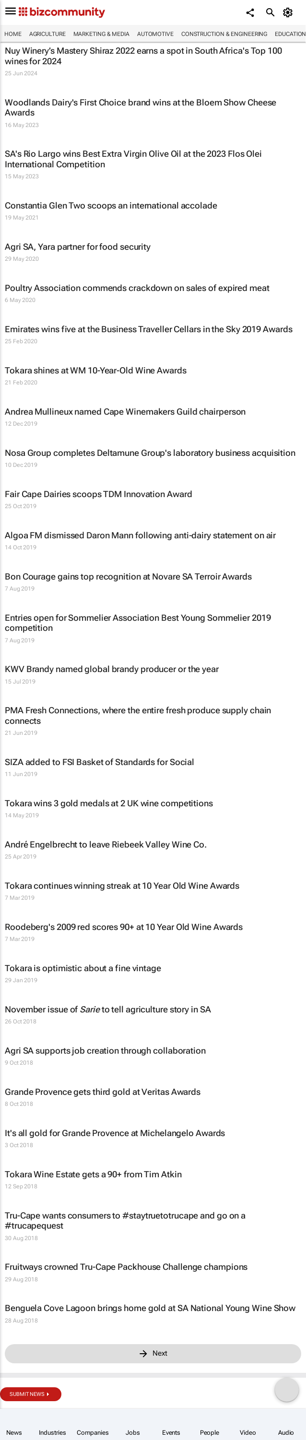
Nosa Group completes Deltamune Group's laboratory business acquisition (150, 453)
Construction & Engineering (224, 34)
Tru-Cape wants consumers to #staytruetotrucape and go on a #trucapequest (125, 1220)
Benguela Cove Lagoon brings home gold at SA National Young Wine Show (150, 1308)
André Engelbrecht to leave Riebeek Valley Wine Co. (106, 844)
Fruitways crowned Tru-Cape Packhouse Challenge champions (126, 1267)
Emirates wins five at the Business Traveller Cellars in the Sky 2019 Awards (149, 329)
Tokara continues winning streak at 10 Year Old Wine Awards (122, 886)
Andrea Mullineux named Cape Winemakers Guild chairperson (125, 411)
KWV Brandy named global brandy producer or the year (112, 669)
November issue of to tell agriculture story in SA (108, 1009)
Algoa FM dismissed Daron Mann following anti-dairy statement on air (140, 535)
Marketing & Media (101, 34)
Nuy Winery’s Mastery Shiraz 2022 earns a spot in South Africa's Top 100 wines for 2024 (143, 56)
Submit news (27, 1394)
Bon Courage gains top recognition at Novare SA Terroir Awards (128, 576)
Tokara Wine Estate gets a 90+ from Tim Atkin (93, 1174)
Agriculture (47, 34)
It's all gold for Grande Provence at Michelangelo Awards (115, 1133)
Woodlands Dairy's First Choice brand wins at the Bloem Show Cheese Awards (140, 107)
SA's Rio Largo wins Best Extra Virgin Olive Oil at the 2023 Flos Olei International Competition (133, 159)
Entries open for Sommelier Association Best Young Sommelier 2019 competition (138, 623)
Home (13, 34)
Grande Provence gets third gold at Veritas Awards (102, 1092)
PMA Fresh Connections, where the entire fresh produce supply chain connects (138, 715)
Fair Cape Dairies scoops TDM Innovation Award (98, 494)
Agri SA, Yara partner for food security (78, 247)
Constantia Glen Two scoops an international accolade (111, 205)
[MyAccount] (289, 12)
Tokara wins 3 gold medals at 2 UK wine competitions (109, 803)
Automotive (155, 34)
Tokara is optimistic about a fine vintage (83, 968)
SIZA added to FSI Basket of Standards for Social (99, 762)
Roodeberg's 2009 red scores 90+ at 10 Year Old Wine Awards (124, 927)
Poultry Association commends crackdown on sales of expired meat (137, 288)
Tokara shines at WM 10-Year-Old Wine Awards (96, 370)
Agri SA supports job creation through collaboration (105, 1050)
